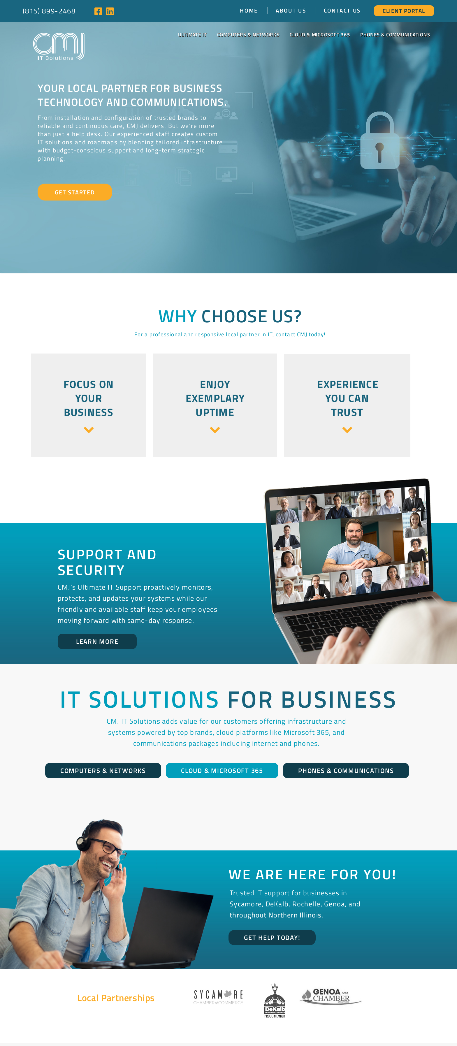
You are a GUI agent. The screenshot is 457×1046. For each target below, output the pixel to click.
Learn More (97, 641)
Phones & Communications (395, 34)
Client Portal (404, 10)
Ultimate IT (192, 34)
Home (249, 10)
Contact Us (342, 10)
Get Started (75, 192)
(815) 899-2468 (49, 11)
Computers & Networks (248, 34)
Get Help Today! (272, 938)
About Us (291, 10)
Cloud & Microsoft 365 (320, 34)
